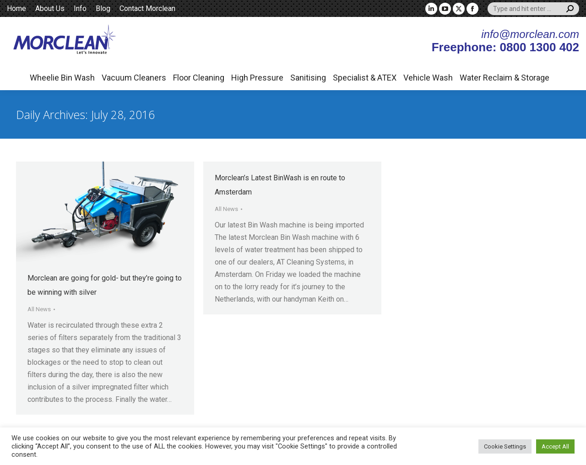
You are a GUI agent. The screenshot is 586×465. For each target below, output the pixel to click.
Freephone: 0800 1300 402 (505, 47)
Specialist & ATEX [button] (364, 77)
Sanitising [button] (308, 77)
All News (39, 309)
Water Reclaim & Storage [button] (504, 77)
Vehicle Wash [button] (428, 77)
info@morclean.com (530, 34)
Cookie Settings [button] (505, 446)
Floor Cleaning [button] (198, 77)
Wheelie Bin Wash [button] (62, 77)
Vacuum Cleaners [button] (134, 77)
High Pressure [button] (257, 77)
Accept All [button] (555, 446)
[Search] (533, 8)
